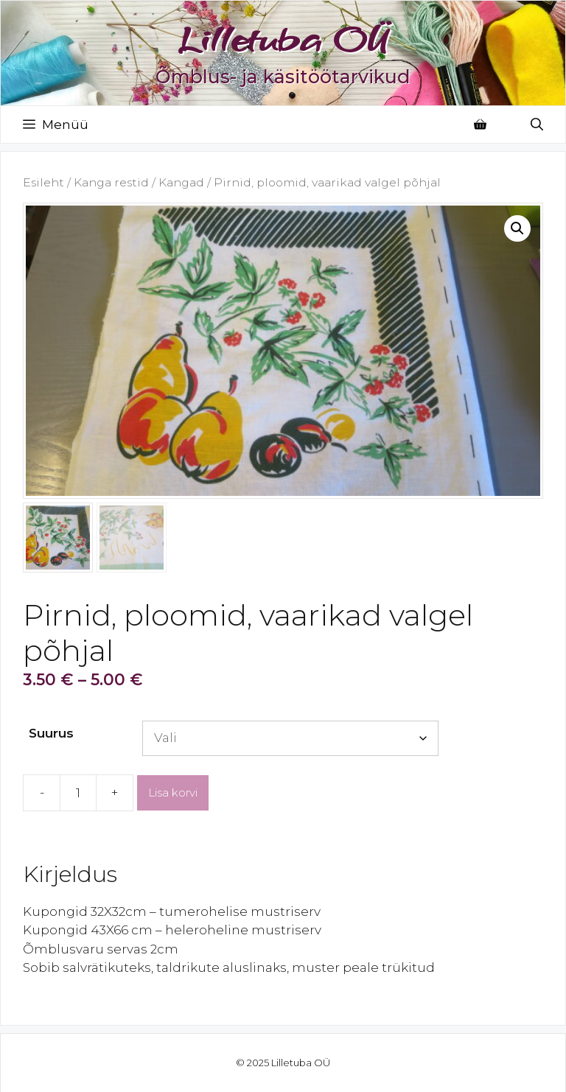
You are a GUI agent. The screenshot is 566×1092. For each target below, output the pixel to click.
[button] (517, 228)
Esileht (43, 182)
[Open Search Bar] (537, 124)
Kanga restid (111, 182)
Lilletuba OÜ (283, 39)
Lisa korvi (173, 792)
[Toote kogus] (78, 792)
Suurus (51, 733)
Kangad (181, 182)
